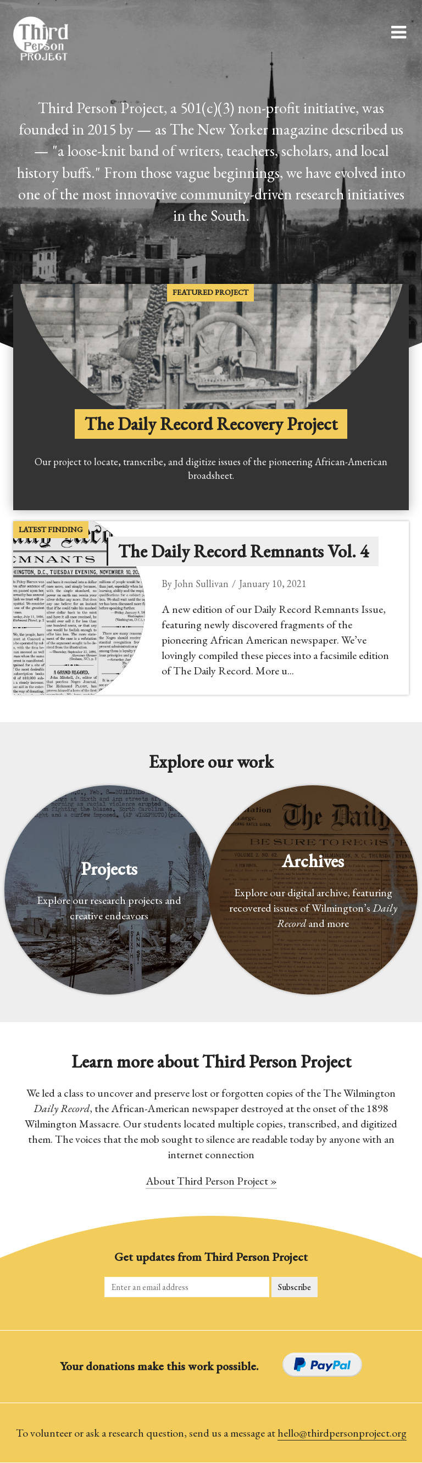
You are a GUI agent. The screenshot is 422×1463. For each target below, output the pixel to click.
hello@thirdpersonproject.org (342, 1433)
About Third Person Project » (211, 1181)
